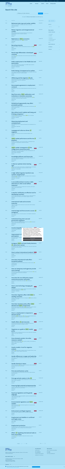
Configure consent (32, 238)
